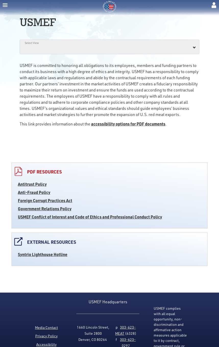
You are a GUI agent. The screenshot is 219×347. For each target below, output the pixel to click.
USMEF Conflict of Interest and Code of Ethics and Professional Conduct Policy (90, 216)
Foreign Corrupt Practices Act (45, 200)
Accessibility (46, 344)
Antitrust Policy (32, 184)
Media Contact (46, 327)
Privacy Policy (46, 336)
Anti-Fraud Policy (34, 192)
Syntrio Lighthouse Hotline (42, 254)
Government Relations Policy (44, 208)
